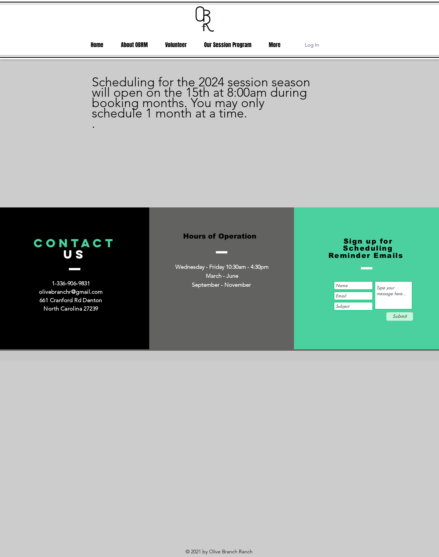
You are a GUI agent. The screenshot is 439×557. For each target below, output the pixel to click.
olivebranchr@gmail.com (71, 291)
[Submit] (399, 316)
